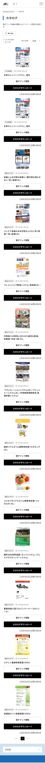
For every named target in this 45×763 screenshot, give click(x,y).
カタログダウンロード (22, 87)
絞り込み (9, 33)
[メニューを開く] (41, 4)
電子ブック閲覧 (22, 81)
